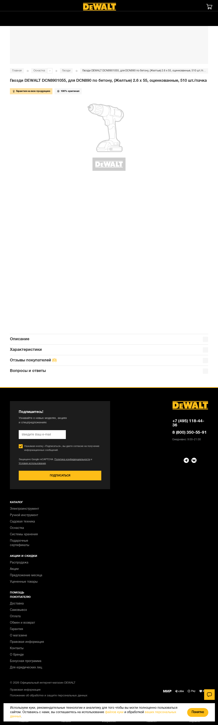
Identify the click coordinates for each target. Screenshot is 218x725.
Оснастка (39, 70)
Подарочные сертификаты (19, 543)
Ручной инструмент (24, 515)
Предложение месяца (26, 575)
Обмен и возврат (22, 622)
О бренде (17, 654)
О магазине (18, 635)
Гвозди (66, 70)
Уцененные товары (24, 581)
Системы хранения (24, 534)
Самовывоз (18, 610)
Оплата (15, 616)
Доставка (17, 603)
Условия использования (32, 463)
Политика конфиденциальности (72, 459)
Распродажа (19, 562)
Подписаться (60, 475)
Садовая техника (22, 521)
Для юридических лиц (26, 667)
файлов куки (114, 712)
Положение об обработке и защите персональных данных (48, 695)
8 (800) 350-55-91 (189, 433)
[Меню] (10, 6)
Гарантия (16, 629)
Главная (17, 70)
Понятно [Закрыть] (198, 712)
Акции (14, 569)
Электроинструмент (24, 509)
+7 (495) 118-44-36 (188, 423)
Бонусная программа (25, 661)
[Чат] (209, 694)
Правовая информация (27, 642)
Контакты (17, 648)
